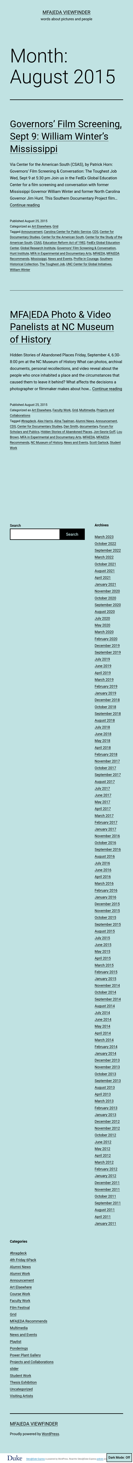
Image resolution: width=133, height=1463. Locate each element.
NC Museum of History (47, 442)
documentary (89, 426)
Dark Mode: (119, 1457)
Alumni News (85, 421)
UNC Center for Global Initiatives (88, 264)
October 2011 (105, 1196)
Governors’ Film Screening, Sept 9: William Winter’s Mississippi (66, 136)
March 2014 (104, 1040)
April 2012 (103, 1155)
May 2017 (102, 802)
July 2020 (102, 618)
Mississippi (39, 259)
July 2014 (102, 1013)
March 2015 (104, 965)
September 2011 (108, 1203)
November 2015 (107, 911)
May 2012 (102, 1149)
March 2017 (104, 816)
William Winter (20, 270)
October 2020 (105, 598)
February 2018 (106, 754)
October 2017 (105, 768)
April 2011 (103, 1217)
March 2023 (104, 537)
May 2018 (102, 741)
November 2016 (107, 836)
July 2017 (102, 788)
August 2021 (105, 571)
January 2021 (105, 584)
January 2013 (105, 1115)
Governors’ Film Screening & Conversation (86, 248)
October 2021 (105, 564)
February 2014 (106, 1047)
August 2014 (105, 1006)
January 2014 (105, 1053)
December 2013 (107, 1060)
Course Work (20, 1294)
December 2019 (107, 646)
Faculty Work (62, 410)
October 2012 (105, 1135)
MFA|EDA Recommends (28, 1321)
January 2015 (105, 979)
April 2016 (103, 877)
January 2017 (105, 829)
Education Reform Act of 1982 (64, 243)
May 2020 (102, 625)
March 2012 (104, 1162)
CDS (95, 232)
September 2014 (108, 999)
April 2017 (103, 809)
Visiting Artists (21, 1396)
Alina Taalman (64, 421)
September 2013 (108, 1081)
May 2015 (102, 951)
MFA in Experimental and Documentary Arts (60, 253)
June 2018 (103, 734)
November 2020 (107, 591)
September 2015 (108, 924)
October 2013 (105, 1074)
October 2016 (105, 843)
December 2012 (107, 1121)
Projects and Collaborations (32, 1362)
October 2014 (105, 992)
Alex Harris (45, 421)
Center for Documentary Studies (39, 426)
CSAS (38, 243)
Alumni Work (20, 1273)
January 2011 (105, 1223)
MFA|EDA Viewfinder (66, 12)
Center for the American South (63, 237)
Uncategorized (21, 1389)
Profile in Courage (86, 259)
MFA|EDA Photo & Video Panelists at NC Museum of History (62, 327)
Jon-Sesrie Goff (104, 432)
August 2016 (105, 856)
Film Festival (20, 1308)
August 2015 (105, 931)
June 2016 (103, 870)
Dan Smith (71, 426)
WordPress (50, 1434)
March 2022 (104, 557)
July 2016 (102, 863)
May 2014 (102, 1026)
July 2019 (102, 659)
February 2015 (106, 972)
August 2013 (105, 1087)
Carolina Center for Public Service (67, 232)
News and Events (60, 259)
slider (14, 1369)
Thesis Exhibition (23, 1382)
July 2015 (102, 938)
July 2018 (102, 727)
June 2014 (103, 1019)
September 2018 (108, 714)
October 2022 (105, 543)
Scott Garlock (99, 442)
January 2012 (105, 1176)
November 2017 (107, 761)
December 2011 (107, 1183)
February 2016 (106, 890)
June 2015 (103, 945)
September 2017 (108, 775)
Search (15, 525)
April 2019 (103, 673)
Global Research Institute (38, 248)
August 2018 (105, 720)
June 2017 (103, 795)
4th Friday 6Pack (23, 1260)
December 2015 (107, 904)
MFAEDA (99, 253)
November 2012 (107, 1128)
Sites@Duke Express (35, 1459)
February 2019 (106, 686)
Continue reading (25, 205)
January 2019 (105, 693)
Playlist (15, 1342)
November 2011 (107, 1189)
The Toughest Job (52, 264)
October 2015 (105, 917)
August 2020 (105, 612)
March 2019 (104, 680)
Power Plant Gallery (25, 1355)
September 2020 (108, 605)
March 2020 (104, 632)
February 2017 (106, 822)
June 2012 (103, 1142)
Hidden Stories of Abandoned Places (66, 432)
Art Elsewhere (41, 226)
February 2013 (106, 1108)
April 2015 (103, 958)
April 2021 (103, 577)
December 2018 (107, 700)
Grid (55, 226)
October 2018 (105, 707)
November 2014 (107, 985)
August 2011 (105, 1210)
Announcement (31, 232)
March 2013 (104, 1101)
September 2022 (108, 550)
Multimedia (87, 410)
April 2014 (103, 1033)
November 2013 (107, 1067)
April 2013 (103, 1094)
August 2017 (105, 782)
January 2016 (105, 897)
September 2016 (108, 849)
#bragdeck (28, 421)
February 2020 (106, 639)
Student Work (20, 1376)
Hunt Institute (19, 253)
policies (100, 1459)
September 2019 (108, 652)
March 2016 (104, 883)
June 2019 (103, 666)
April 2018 (103, 748)
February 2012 (106, 1169)
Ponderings (19, 1348)
